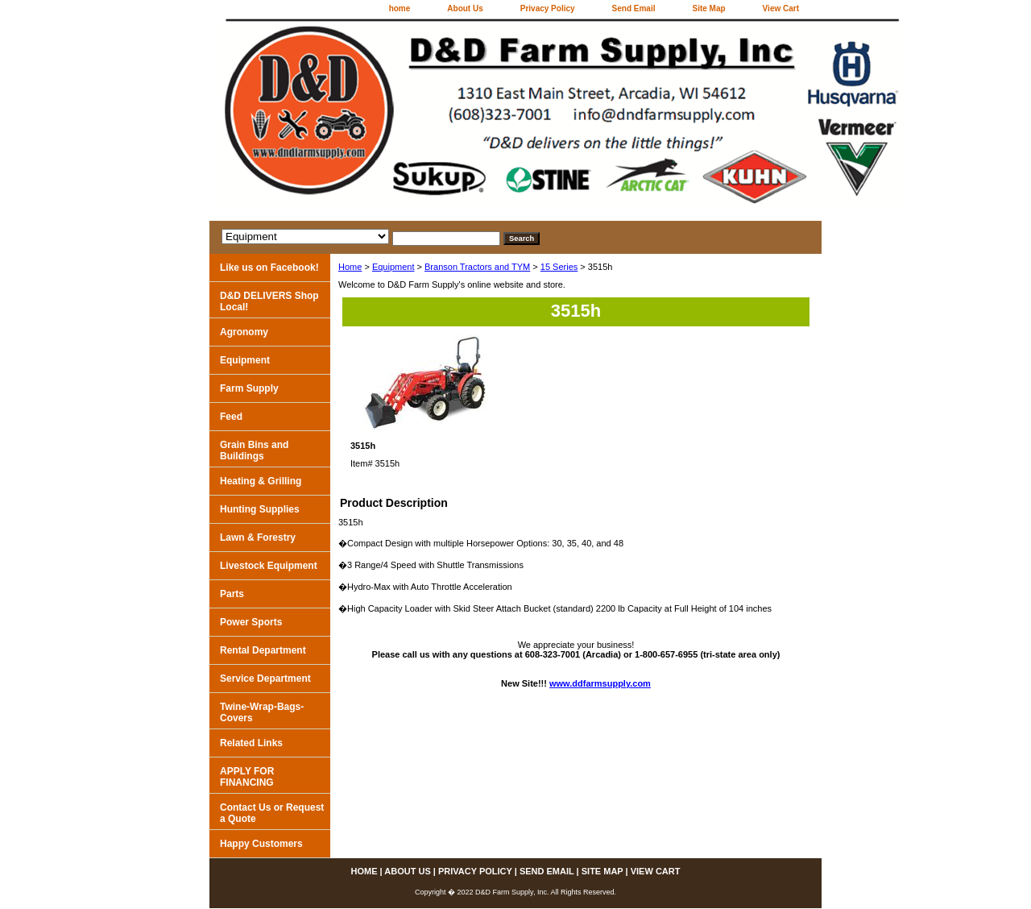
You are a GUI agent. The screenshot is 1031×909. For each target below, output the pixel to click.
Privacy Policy (547, 8)
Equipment (393, 267)
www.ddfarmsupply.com (600, 683)
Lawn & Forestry (258, 537)
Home (350, 267)
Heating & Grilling (260, 481)
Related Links (251, 743)
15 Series (559, 267)
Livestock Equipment (268, 565)
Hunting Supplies (260, 509)
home (400, 8)
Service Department (265, 678)
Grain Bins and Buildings (254, 450)
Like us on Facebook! (269, 267)
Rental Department (263, 650)
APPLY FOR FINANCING (247, 777)
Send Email (634, 8)
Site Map (708, 8)
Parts (232, 594)
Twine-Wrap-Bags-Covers (262, 712)
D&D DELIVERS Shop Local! (269, 301)
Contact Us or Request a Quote (272, 813)
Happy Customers (261, 843)
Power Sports (251, 622)
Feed (231, 416)
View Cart (781, 8)
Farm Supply (249, 388)
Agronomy (244, 332)
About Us (464, 8)
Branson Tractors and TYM (477, 267)
